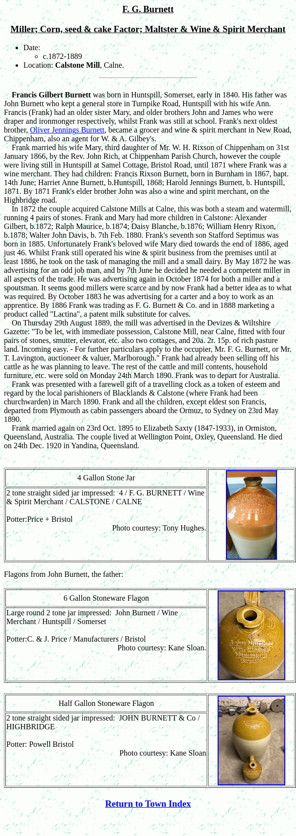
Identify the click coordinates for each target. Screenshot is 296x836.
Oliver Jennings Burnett (67, 130)
